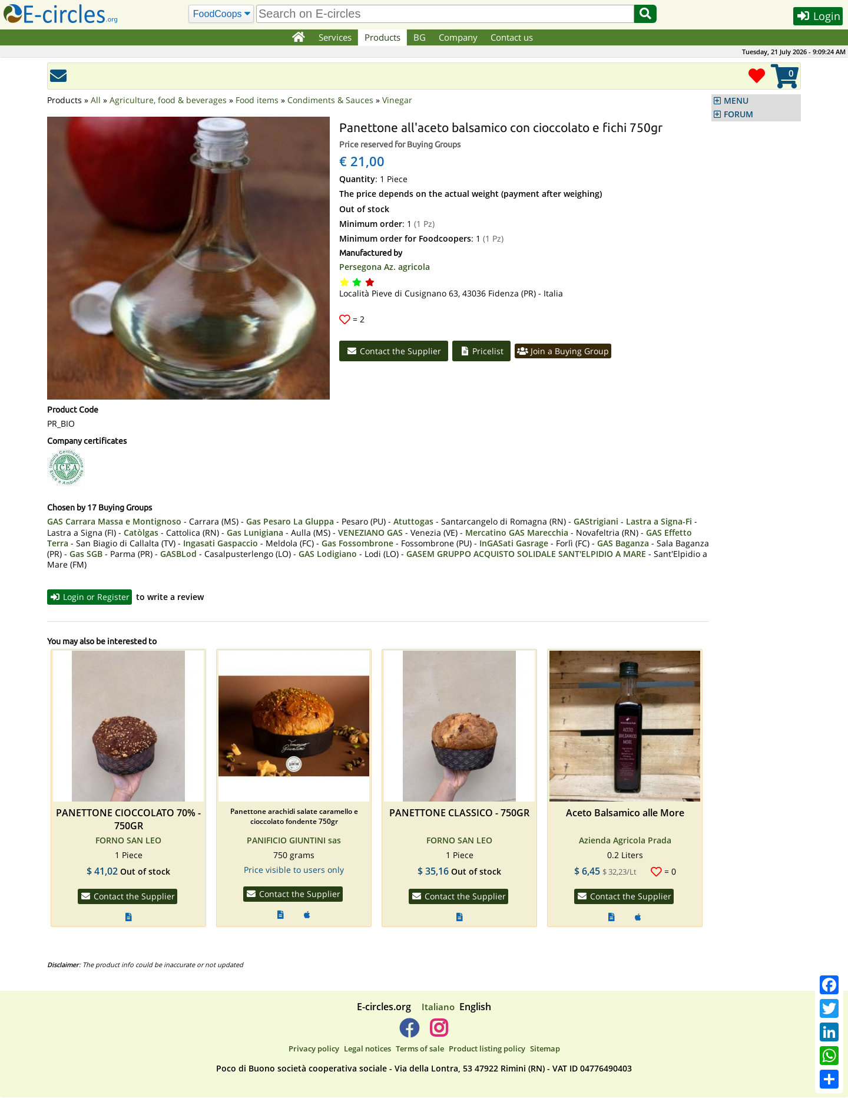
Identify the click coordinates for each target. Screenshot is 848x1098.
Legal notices (367, 1049)
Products (383, 37)
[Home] (298, 37)
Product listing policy (487, 1049)
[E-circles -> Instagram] (438, 1033)
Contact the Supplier (394, 351)
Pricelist (482, 351)
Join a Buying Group (565, 351)
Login (816, 17)
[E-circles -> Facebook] (409, 1033)
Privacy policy (314, 1049)
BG (420, 37)
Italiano (438, 1007)
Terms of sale (420, 1049)
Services (335, 37)
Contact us (512, 37)
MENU (736, 100)
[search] (445, 14)
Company (458, 37)
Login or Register (90, 597)
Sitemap (545, 1049)
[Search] (220, 14)
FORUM (738, 114)
